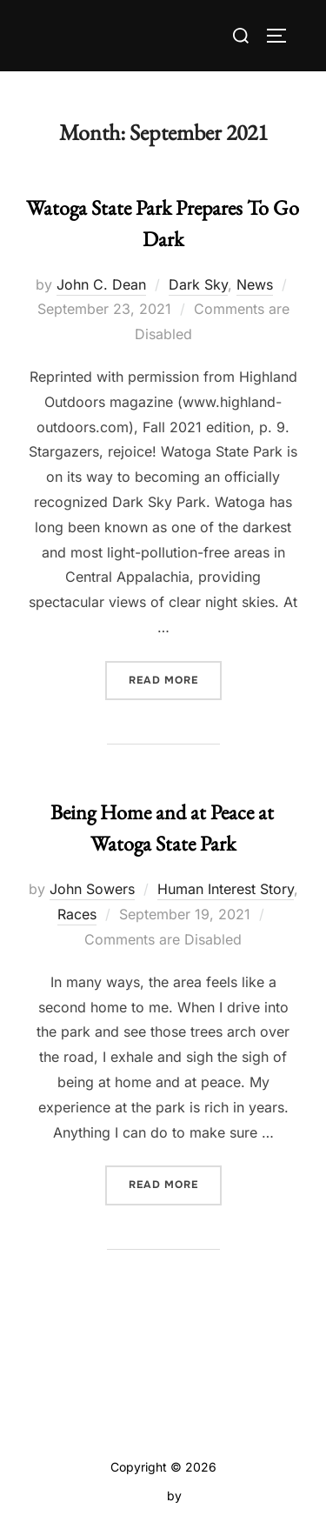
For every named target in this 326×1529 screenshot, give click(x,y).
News (254, 284)
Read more (175, 679)
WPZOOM (214, 1495)
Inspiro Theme (123, 1495)
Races (76, 914)
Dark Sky (198, 284)
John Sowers (92, 889)
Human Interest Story (225, 889)
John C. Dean (101, 284)
